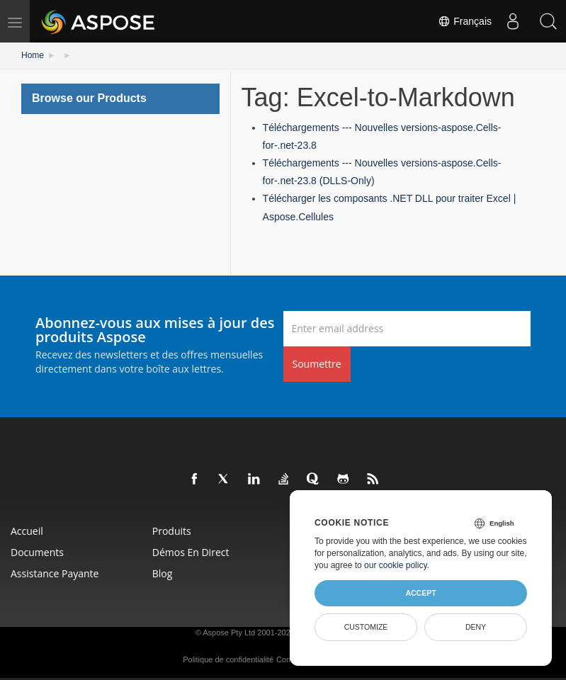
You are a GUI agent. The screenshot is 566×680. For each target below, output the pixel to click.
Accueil (27, 531)
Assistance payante (54, 573)
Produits (171, 531)
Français (465, 21)
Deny (475, 627)
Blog (162, 573)
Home (32, 55)
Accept (420, 593)
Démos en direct (191, 552)
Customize (366, 627)
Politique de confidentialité (228, 659)
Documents (37, 552)
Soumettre (317, 363)
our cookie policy (395, 565)
